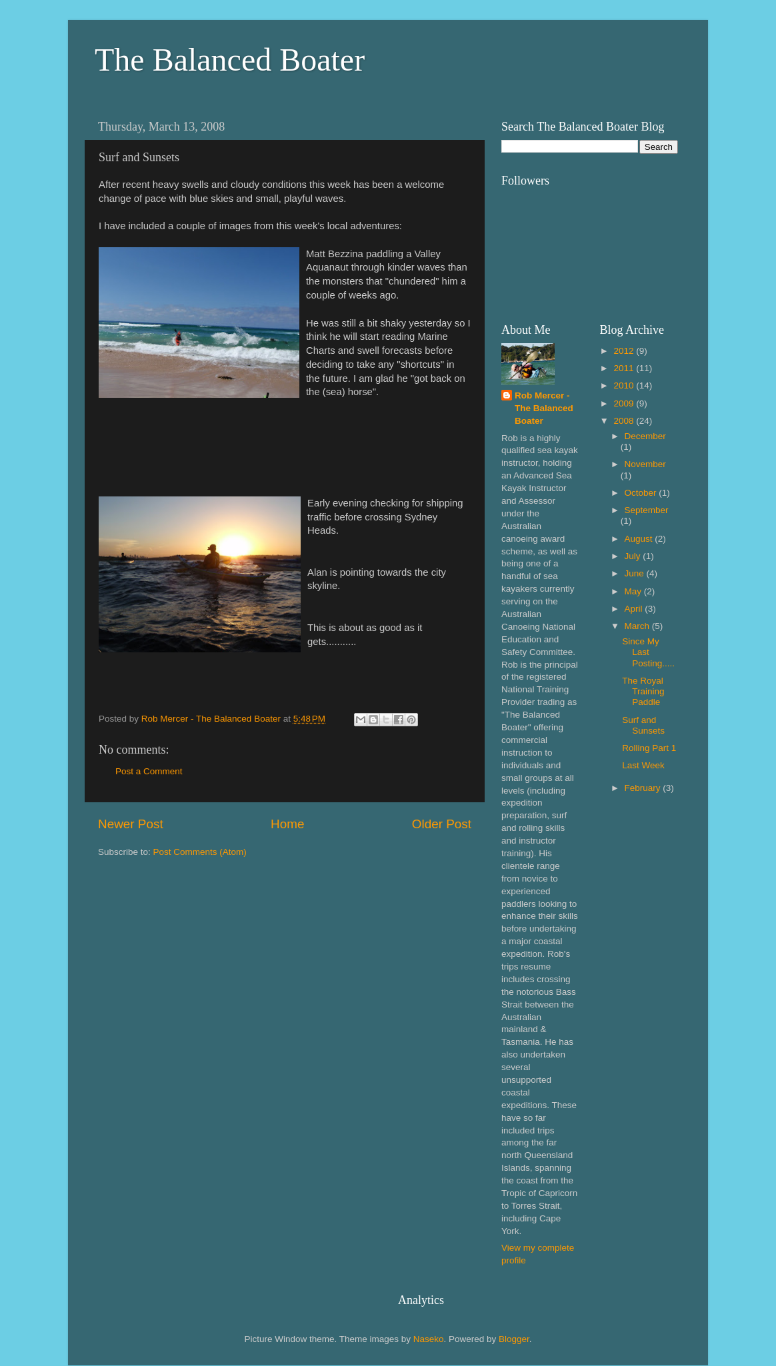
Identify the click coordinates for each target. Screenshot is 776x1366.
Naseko (428, 1339)
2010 (624, 385)
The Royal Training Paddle (643, 691)
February (644, 788)
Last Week (643, 765)
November (645, 464)
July (634, 556)
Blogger (514, 1339)
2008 (624, 421)
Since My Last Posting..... (648, 652)
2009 (624, 403)
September (647, 510)
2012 (624, 351)
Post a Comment (149, 771)
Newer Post (130, 824)
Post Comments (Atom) (200, 852)
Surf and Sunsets (643, 725)
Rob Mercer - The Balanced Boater (544, 408)
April (635, 609)
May (634, 591)
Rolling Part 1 (649, 748)
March (638, 626)
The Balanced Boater (230, 59)
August (640, 539)
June (636, 573)
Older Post (441, 824)
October (642, 493)
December (645, 436)
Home (287, 824)
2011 (624, 368)
